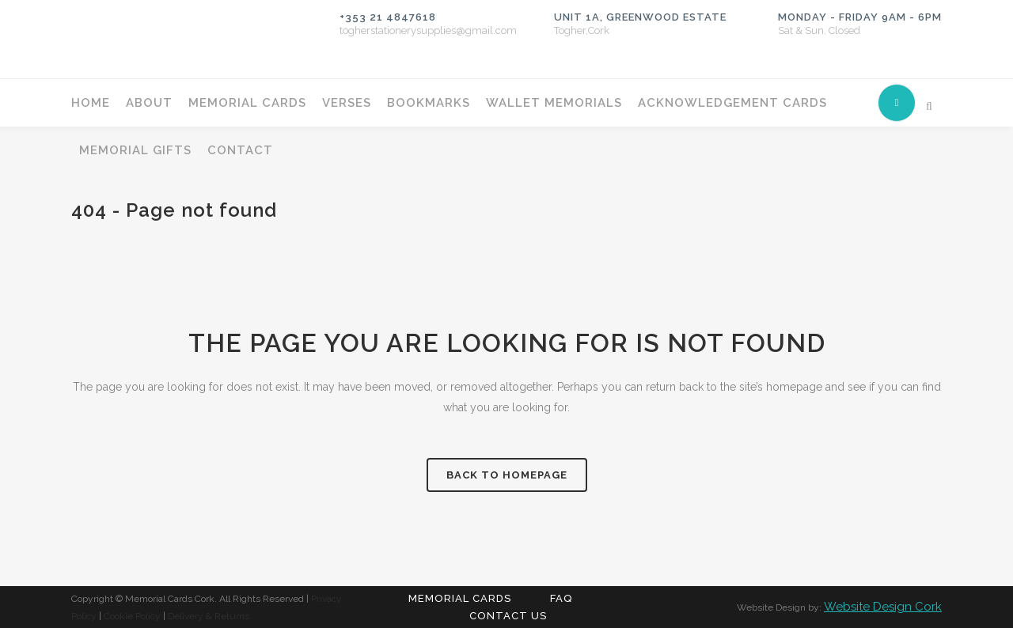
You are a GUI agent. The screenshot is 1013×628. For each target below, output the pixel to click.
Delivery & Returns (208, 616)
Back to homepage (506, 475)
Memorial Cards (459, 598)
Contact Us (508, 616)
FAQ (561, 598)
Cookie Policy (132, 616)
